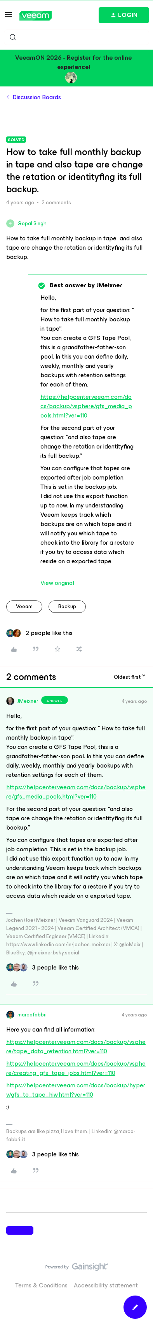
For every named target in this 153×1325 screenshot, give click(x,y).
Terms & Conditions (41, 1285)
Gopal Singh (32, 223)
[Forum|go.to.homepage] (35, 16)
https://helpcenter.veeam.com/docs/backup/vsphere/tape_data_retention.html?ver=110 (76, 1046)
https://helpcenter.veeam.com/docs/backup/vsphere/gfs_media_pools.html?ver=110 (86, 406)
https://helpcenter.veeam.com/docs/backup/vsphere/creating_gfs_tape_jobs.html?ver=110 (76, 1068)
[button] (8, 17)
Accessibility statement (106, 1285)
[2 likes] (39, 633)
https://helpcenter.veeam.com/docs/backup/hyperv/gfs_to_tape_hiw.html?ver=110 (75, 1090)
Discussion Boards (36, 97)
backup (67, 606)
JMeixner (27, 701)
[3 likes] (42, 967)
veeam (24, 606)
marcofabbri (32, 1015)
